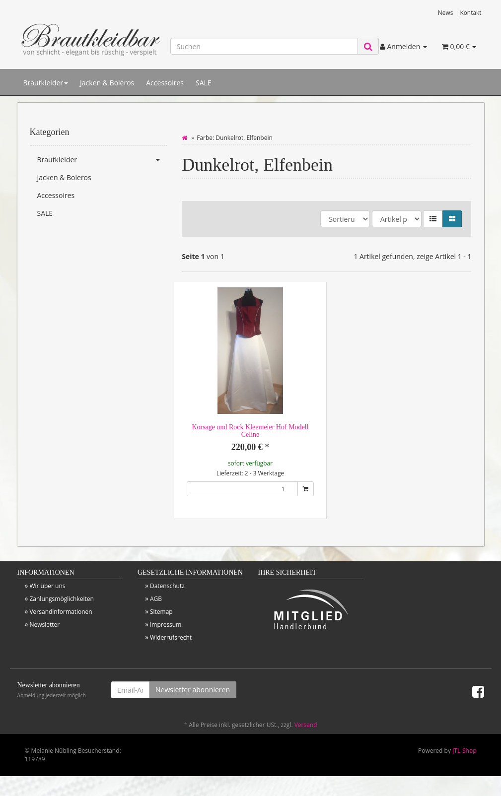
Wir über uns (47, 586)
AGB (156, 599)
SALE (204, 82)
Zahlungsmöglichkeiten (61, 599)
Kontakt (470, 12)
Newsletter (44, 624)
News (445, 12)
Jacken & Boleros (107, 82)
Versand (305, 725)
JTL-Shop (464, 750)
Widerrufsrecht (171, 637)
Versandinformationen (60, 611)
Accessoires (165, 82)
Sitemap (161, 611)
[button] (433, 218)
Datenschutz (167, 586)
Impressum (165, 624)
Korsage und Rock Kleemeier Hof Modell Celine (250, 430)
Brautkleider (46, 82)
